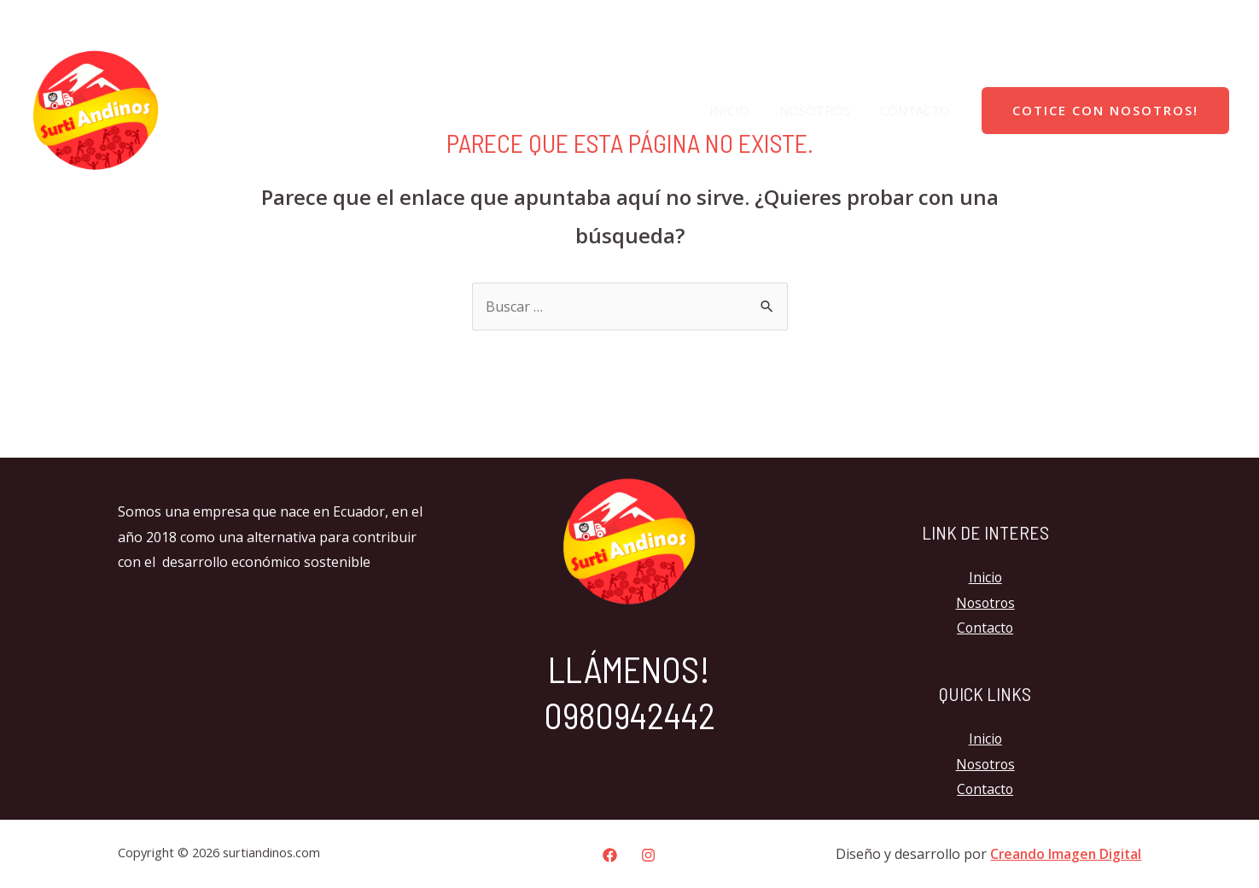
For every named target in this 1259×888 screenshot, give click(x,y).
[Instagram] (1216, 21)
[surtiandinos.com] (95, 108)
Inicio (740, 110)
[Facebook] (1180, 21)
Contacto (917, 110)
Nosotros (820, 110)
